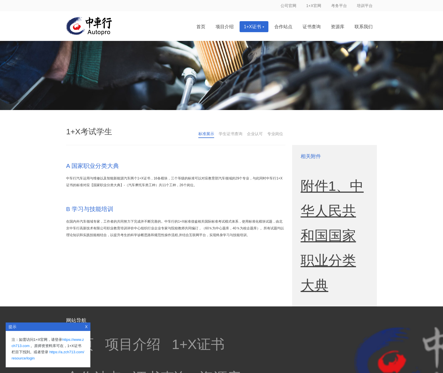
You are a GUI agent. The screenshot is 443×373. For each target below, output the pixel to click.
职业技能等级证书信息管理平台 (154, 319)
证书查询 (312, 26)
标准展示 (206, 133)
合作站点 (283, 26)
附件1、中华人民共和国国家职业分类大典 (332, 168)
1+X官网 (313, 5)
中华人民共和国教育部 (237, 329)
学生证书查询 (230, 133)
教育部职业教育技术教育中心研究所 (168, 329)
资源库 (337, 26)
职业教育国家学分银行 (88, 319)
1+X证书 (254, 26)
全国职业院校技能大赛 (219, 319)
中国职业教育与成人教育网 (93, 329)
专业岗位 (275, 133)
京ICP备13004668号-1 (256, 354)
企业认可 (255, 133)
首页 (200, 26)
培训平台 (365, 5)
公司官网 (288, 5)
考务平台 (339, 5)
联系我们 (364, 26)
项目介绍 (225, 26)
